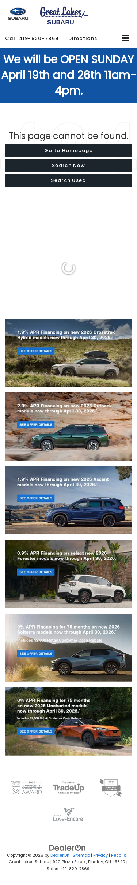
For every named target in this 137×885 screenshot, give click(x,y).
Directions (82, 38)
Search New (68, 165)
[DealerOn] (67, 847)
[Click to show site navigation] (125, 38)
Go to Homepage (68, 150)
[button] (32, 38)
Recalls (118, 855)
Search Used (68, 180)
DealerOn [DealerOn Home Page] (59, 855)
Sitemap (81, 855)
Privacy (100, 855)
